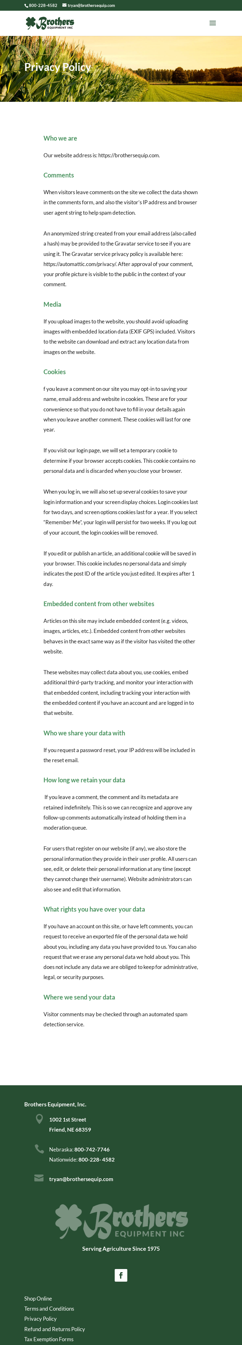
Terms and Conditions (49, 1308)
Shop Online (38, 1298)
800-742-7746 (91, 1149)
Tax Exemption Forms (48, 1339)
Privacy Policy (40, 1318)
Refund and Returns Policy (54, 1329)
